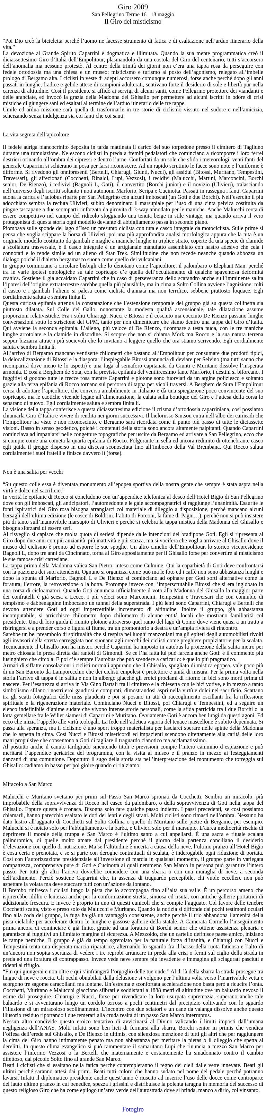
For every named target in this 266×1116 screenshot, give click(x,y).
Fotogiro (133, 1109)
